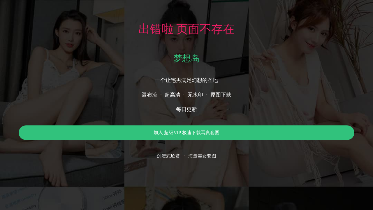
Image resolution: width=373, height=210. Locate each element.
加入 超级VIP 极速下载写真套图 (186, 132)
